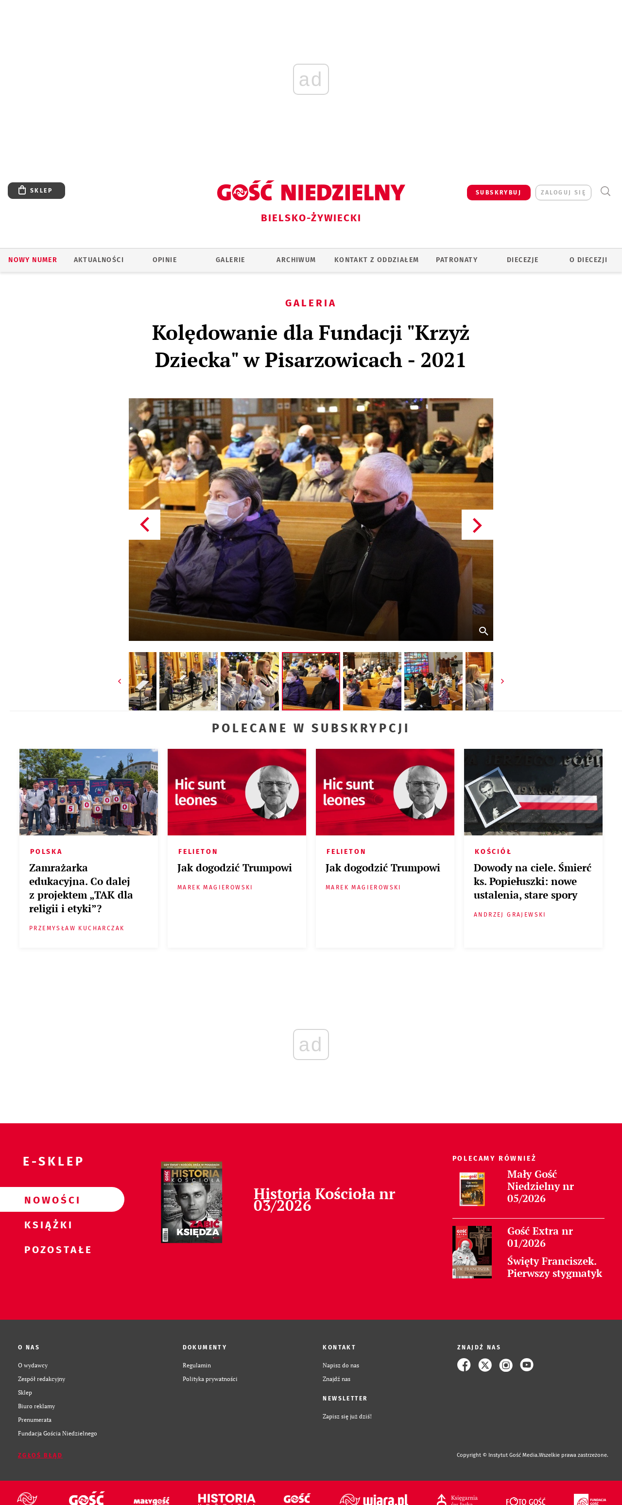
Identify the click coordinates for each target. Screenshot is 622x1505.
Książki (46, 1224)
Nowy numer (32, 260)
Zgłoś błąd (40, 1455)
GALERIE (230, 260)
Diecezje (522, 260)
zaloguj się (563, 192)
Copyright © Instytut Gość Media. (498, 1455)
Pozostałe (46, 1249)
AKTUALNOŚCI (99, 260)
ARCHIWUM (296, 260)
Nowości (46, 1199)
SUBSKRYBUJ (498, 192)
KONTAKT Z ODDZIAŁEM (376, 260)
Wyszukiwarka (605, 191)
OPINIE (165, 260)
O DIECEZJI (588, 260)
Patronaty (457, 260)
